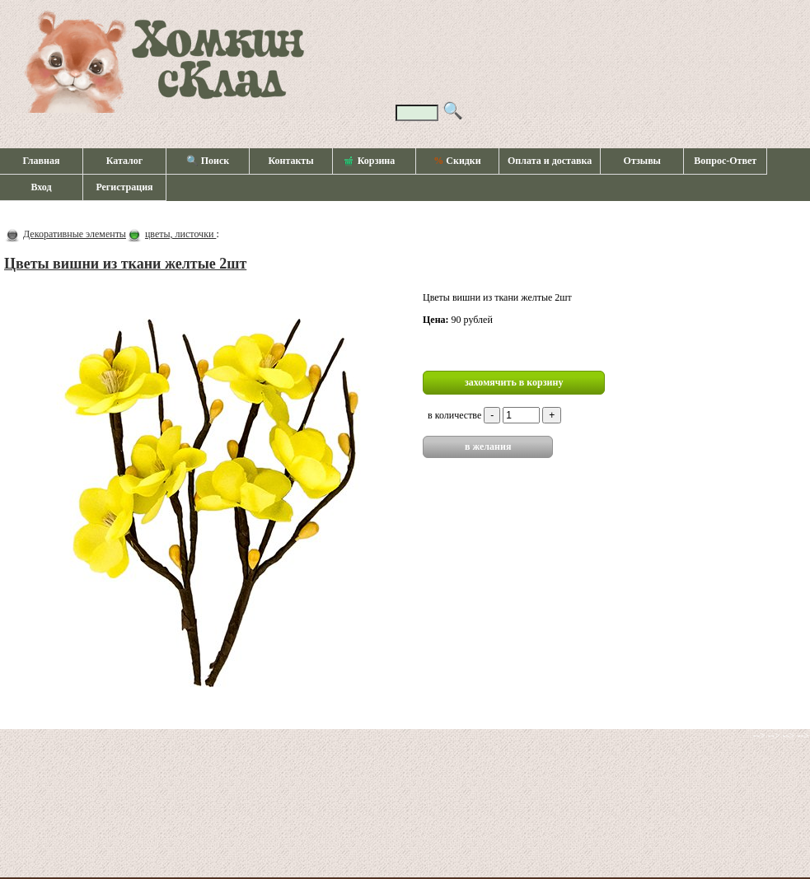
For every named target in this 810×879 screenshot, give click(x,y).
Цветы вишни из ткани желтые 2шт (125, 263)
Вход (40, 187)
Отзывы (642, 160)
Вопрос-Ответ (725, 160)
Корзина (370, 161)
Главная (41, 160)
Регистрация (124, 187)
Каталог (124, 160)
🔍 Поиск (208, 160)
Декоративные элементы (74, 234)
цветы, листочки (180, 234)
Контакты (290, 160)
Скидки (456, 160)
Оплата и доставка (550, 160)
